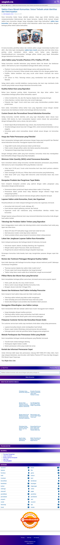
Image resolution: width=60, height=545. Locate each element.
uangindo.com (31, 541)
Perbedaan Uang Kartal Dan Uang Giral (24, 392)
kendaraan (34, 481)
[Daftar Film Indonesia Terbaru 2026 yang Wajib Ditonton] (35, 434)
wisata (32, 507)
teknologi (3, 504)
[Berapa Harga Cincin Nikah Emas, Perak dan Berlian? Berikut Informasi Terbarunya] (24, 411)
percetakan (4, 496)
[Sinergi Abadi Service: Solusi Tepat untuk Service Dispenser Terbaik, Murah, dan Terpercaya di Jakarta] (35, 422)
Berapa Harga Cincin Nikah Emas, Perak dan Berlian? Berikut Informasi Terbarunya (24, 416)
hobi (2, 475)
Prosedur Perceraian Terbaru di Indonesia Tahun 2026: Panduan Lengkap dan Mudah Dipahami (35, 394)
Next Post (5, 368)
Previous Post (54, 368)
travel (2, 507)
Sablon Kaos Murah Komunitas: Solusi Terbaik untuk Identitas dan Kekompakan (29, 10)
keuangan (33, 483)
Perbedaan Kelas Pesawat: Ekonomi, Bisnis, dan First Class (23, 428)
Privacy (23, 537)
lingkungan (34, 486)
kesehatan (3, 483)
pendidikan (4, 494)
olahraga (3, 488)
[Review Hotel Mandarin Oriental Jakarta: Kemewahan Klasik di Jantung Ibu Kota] (24, 399)
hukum (33, 475)
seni (32, 499)
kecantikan (4, 481)
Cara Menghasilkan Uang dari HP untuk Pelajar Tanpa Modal (35, 404)
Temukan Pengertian (9, 454)
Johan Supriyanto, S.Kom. (8, 14)
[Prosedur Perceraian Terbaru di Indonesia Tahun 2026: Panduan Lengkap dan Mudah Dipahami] (35, 387)
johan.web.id (30, 543)
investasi (3, 478)
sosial (2, 502)
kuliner (2, 486)
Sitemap (29, 537)
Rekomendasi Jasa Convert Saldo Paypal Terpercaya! (35, 416)
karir (32, 478)
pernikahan (34, 496)
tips (32, 504)
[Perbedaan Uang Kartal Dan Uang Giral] (24, 387)
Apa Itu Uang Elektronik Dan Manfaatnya (22, 439)
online (32, 488)
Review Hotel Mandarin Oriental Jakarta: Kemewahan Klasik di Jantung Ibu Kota (24, 405)
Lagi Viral (5, 459)
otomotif (3, 491)
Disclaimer (36, 537)
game (32, 473)
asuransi (3, 467)
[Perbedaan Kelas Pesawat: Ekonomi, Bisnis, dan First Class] (24, 422)
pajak (32, 491)
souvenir (33, 502)
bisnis (32, 467)
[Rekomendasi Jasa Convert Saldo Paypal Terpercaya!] (35, 411)
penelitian (33, 494)
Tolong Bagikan (7, 461)
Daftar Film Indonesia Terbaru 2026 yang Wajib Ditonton (35, 439)
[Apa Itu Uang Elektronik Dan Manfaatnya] (24, 434)
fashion (3, 470)
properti (3, 499)
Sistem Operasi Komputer (10, 457)
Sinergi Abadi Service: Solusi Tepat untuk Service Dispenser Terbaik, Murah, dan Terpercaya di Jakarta (35, 429)
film (32, 470)
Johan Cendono (7, 456)
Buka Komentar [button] (30, 377)
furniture (3, 473)
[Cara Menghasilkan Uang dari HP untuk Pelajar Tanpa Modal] (35, 399)
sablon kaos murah (31, 50)
